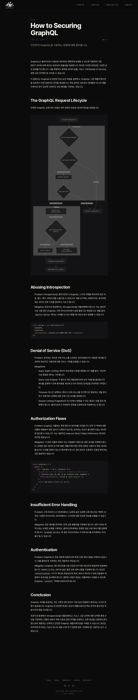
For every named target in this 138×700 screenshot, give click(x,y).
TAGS (48, 680)
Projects (112, 5)
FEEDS (77, 680)
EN (103, 40)
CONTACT (66, 680)
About (129, 5)
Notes (95, 5)
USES (56, 680)
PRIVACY (87, 680)
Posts (80, 5)
